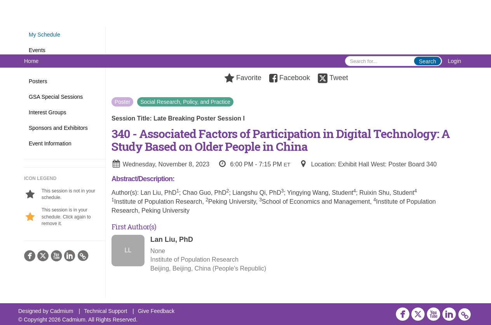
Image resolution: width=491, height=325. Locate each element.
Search (427, 61)
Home (31, 61)
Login (454, 61)
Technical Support (105, 311)
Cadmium (61, 311)
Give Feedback (156, 311)
